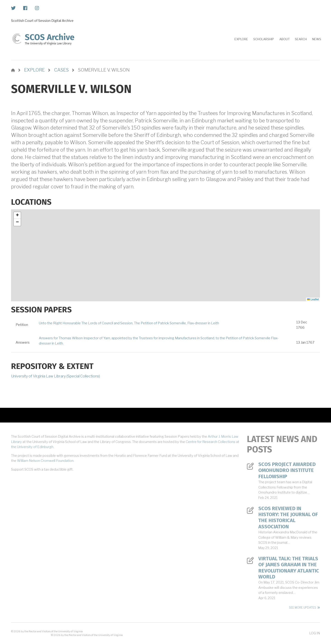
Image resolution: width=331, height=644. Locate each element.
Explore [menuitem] (241, 39)
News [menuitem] (316, 39)
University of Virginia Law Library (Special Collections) (55, 376)
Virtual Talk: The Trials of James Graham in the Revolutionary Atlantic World (288, 568)
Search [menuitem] (301, 39)
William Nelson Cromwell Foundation (45, 461)
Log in (314, 633)
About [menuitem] (284, 39)
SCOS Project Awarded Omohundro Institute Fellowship (287, 470)
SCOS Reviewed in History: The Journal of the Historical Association (288, 518)
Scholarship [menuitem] (263, 39)
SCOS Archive (49, 37)
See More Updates (302, 607)
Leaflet (313, 299)
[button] (17, 215)
